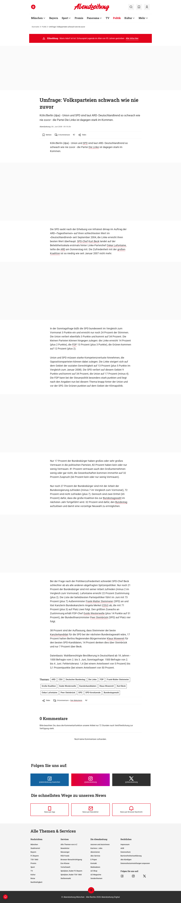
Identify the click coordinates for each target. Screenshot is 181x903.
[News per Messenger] (49, 809)
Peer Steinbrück (99, 617)
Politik (117, 18)
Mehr (142, 18)
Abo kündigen (126, 860)
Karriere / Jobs (96, 848)
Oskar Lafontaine (116, 245)
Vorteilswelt (65, 867)
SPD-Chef (82, 241)
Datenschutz (126, 852)
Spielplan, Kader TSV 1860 (71, 875)
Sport (65, 18)
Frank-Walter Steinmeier (99, 601)
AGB (122, 848)
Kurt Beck (93, 241)
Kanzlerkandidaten (87, 686)
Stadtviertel (35, 848)
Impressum (125, 844)
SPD (85, 143)
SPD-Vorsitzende (93, 692)
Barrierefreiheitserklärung (131, 856)
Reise (33, 878)
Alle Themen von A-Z (69, 844)
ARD (62, 249)
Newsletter (65, 848)
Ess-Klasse (65, 863)
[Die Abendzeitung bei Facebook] (49, 779)
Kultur (128, 18)
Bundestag (121, 502)
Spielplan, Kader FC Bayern (71, 871)
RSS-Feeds (65, 856)
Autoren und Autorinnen (100, 844)
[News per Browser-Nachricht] (131, 809)
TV (107, 18)
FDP (74, 344)
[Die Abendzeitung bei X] (131, 779)
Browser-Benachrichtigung (71, 860)
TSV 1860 (34, 860)
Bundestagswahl (112, 498)
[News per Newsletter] (90, 809)
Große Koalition (49, 686)
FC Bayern (35, 856)
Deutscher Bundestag (75, 679)
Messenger (65, 852)
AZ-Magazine (95, 875)
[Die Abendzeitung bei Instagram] (90, 779)
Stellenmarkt (66, 878)
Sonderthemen (96, 878)
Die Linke (94, 147)
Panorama (93, 18)
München (37, 18)
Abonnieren (95, 852)
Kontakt (93, 863)
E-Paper (93, 860)
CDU (105, 605)
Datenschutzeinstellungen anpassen (135, 863)
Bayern (53, 18)
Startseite (35, 27)
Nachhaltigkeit (36, 882)
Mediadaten (95, 867)
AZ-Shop (93, 871)
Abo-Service (95, 856)
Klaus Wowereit (115, 638)
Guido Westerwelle (94, 613)
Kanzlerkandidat (59, 634)
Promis (79, 18)
